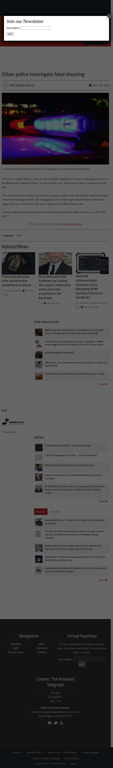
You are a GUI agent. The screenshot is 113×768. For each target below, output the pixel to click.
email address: (13, 28)
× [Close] (109, 16)
